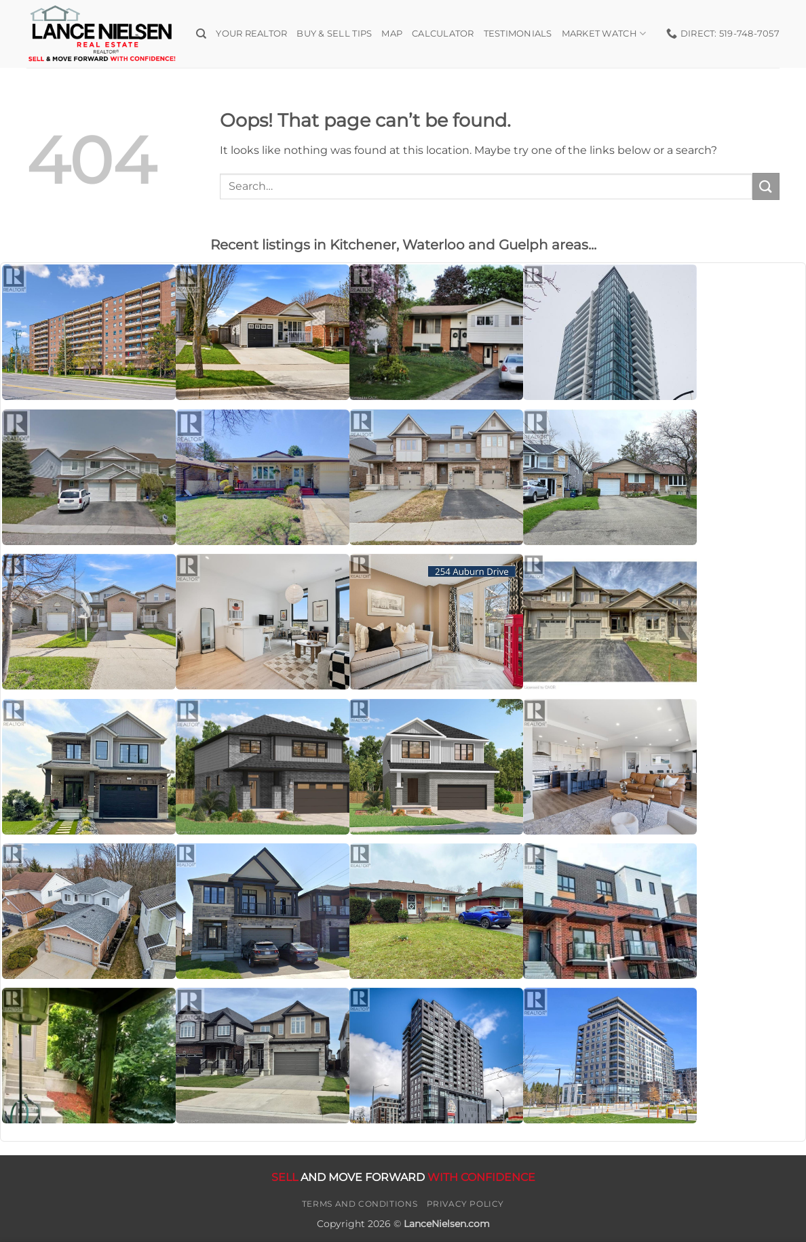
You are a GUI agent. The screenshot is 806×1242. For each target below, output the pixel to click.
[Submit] (766, 186)
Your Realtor (251, 33)
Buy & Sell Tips (334, 33)
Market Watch (604, 33)
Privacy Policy (466, 1204)
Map (391, 33)
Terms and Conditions (359, 1204)
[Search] (201, 34)
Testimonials (518, 33)
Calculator (443, 33)
